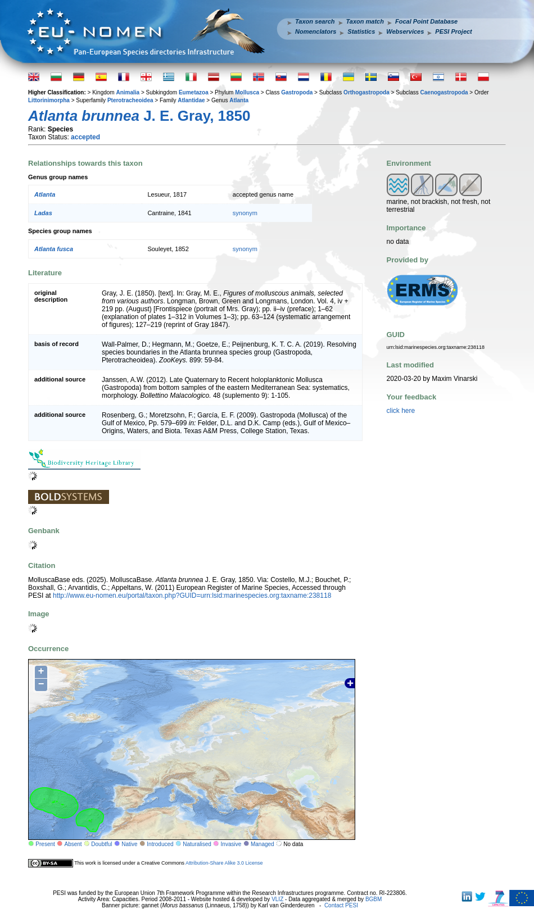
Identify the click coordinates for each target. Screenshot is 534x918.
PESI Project (453, 31)
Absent (73, 844)
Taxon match (365, 21)
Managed (262, 844)
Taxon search (315, 21)
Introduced (160, 844)
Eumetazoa (194, 92)
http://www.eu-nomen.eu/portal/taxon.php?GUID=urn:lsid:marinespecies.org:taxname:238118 (192, 595)
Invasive (231, 844)
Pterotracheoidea (130, 100)
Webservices (405, 31)
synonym (245, 213)
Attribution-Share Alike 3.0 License (224, 863)
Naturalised (197, 844)
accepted (85, 137)
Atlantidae (191, 100)
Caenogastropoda (444, 92)
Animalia (127, 92)
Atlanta (238, 100)
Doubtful (101, 844)
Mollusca (247, 92)
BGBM (373, 899)
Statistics (361, 31)
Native (129, 844)
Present (45, 844)
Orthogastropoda (366, 92)
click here (401, 411)
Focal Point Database (426, 21)
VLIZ (277, 899)
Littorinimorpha (49, 100)
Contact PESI (341, 905)
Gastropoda (297, 92)
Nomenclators (315, 31)
